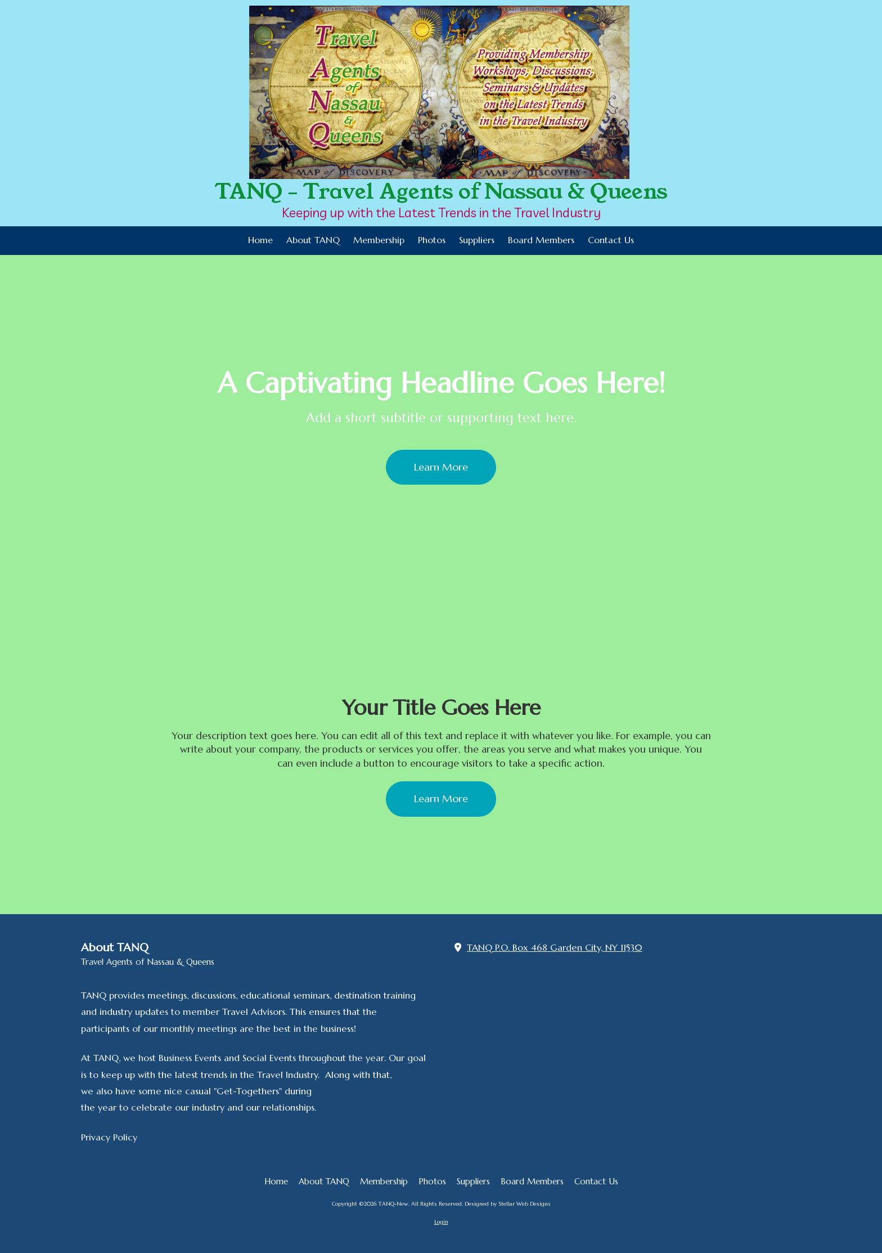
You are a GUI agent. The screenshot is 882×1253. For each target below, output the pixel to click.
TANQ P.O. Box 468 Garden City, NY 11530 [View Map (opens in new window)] (554, 948)
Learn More (441, 467)
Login (441, 1221)
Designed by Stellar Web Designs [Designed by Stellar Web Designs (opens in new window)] (508, 1203)
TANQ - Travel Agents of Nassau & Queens (441, 192)
